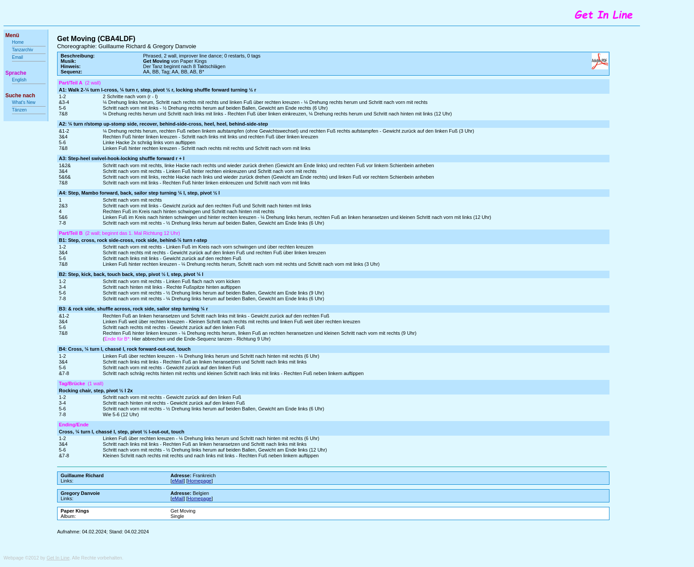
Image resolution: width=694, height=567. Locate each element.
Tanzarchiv (22, 49)
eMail (177, 480)
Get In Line (57, 557)
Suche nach (20, 95)
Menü (12, 35)
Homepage (200, 480)
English (19, 79)
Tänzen (19, 109)
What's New (24, 102)
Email (17, 57)
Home (18, 42)
